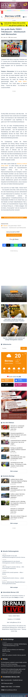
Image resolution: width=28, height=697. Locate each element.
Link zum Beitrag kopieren (14, 235)
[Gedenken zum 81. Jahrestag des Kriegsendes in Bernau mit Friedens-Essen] (5, 503)
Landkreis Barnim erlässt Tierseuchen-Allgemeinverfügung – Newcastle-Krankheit (18, 481)
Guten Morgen (14, 291)
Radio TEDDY (22, 81)
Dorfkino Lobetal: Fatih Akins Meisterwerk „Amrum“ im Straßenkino (17, 495)
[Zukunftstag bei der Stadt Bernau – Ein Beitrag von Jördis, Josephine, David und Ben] (5, 464)
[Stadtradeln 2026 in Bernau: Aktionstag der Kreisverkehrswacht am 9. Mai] (5, 488)
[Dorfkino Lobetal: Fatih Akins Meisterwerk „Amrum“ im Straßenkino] (5, 495)
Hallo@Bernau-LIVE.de (15, 622)
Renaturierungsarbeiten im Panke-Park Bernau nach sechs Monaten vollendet (18, 435)
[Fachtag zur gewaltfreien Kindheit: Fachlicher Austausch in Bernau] (5, 449)
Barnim (6, 225)
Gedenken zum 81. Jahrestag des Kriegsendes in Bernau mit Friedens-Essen (18, 503)
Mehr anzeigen (14, 471)
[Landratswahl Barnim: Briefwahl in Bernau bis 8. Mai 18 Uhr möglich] (5, 442)
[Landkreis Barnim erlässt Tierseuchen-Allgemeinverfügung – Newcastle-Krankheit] (5, 481)
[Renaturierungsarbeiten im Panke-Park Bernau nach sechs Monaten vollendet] (5, 434)
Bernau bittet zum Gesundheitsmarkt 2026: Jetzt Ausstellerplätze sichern (17, 457)
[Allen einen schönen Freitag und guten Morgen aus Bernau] (5, 517)
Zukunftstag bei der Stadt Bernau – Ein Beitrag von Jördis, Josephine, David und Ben (18, 464)
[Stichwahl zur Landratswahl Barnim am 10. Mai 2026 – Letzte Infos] (5, 427)
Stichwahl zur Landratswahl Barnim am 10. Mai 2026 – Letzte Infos (17, 427)
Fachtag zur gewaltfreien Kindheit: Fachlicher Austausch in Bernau (18, 449)
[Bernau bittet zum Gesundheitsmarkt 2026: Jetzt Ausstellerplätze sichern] (5, 456)
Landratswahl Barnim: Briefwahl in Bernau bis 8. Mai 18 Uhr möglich (18, 442)
